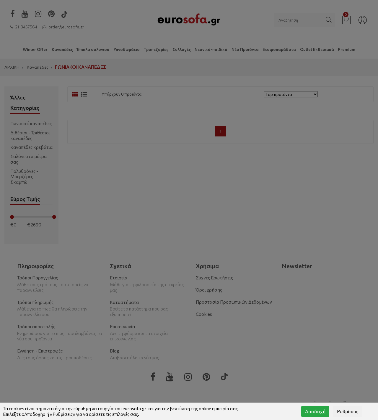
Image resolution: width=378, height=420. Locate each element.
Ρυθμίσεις (348, 411)
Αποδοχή (315, 411)
